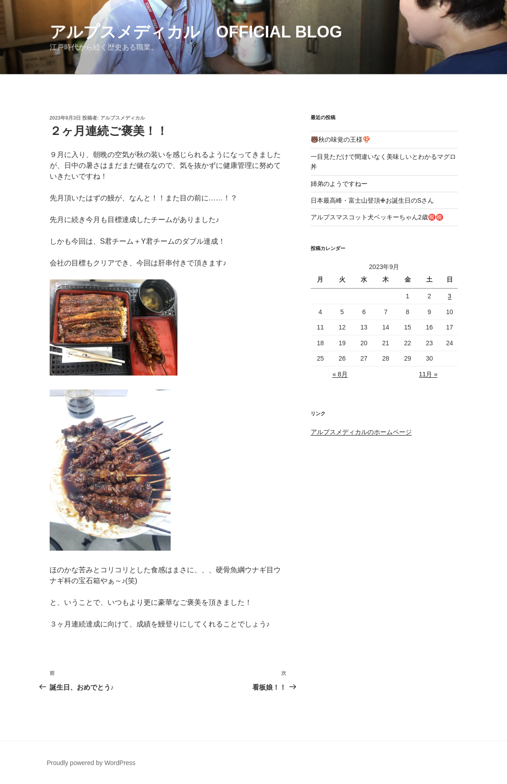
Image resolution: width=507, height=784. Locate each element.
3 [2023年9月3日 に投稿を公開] (449, 296)
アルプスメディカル (122, 118)
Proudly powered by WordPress (91, 762)
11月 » (428, 374)
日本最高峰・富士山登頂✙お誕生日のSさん (372, 200)
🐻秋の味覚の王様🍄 (340, 139)
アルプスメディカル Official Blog (196, 32)
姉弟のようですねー (339, 183)
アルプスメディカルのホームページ (361, 432)
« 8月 (339, 374)
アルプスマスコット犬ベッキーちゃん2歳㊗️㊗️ (377, 217)
